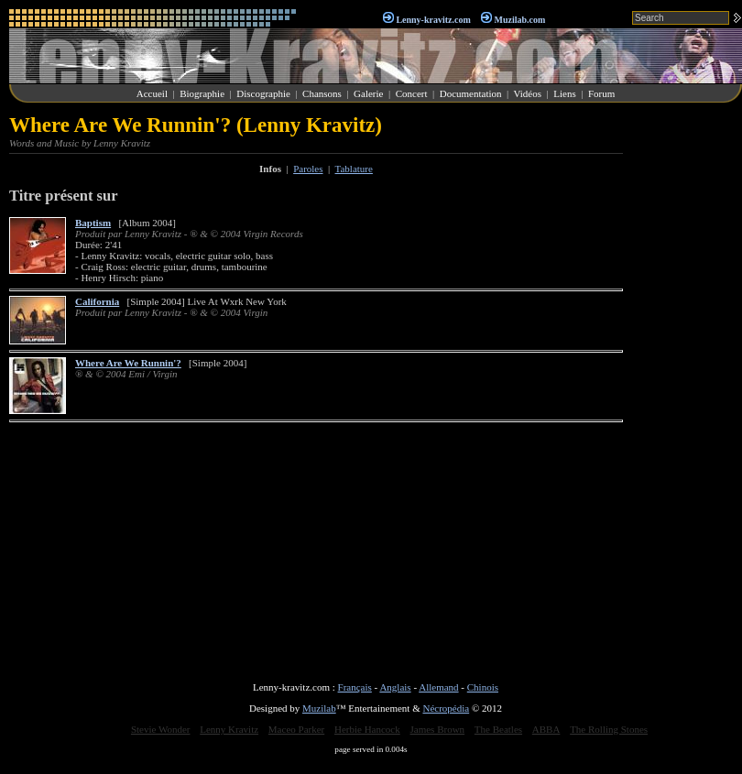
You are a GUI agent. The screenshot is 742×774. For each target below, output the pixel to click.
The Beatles (498, 729)
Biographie (202, 93)
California (97, 301)
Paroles (307, 168)
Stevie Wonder (161, 729)
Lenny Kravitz (229, 729)
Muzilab (319, 708)
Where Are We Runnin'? (128, 362)
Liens (564, 93)
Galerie (368, 93)
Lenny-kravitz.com (433, 20)
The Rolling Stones (609, 729)
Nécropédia (445, 708)
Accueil (152, 93)
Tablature (354, 168)
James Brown (437, 729)
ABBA (546, 729)
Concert (412, 93)
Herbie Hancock (367, 729)
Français (355, 686)
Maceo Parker (296, 729)
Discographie (263, 93)
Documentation (471, 93)
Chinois (482, 686)
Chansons (322, 93)
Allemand (438, 686)
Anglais (394, 686)
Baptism (93, 222)
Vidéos (528, 93)
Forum (601, 93)
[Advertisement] (687, 388)
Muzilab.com (520, 20)
